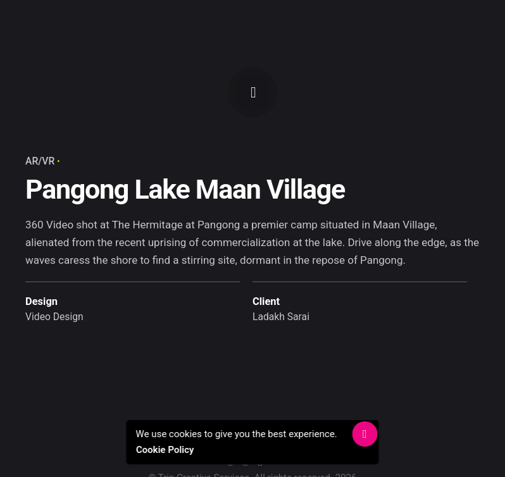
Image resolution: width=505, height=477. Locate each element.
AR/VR (39, 161)
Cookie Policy (164, 449)
